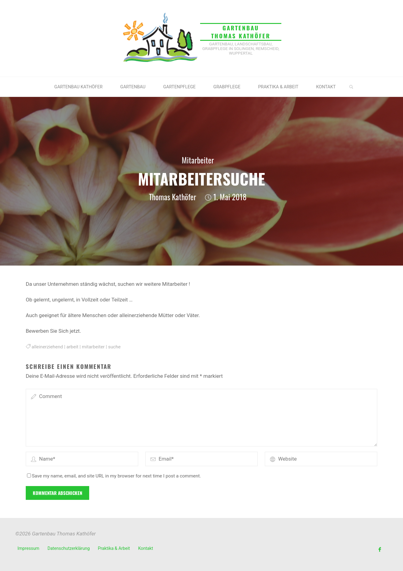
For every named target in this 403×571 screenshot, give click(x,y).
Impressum (28, 548)
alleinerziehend (47, 347)
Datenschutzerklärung (69, 548)
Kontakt (145, 548)
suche (114, 347)
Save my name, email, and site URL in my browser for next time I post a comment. (114, 476)
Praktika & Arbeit (114, 548)
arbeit (72, 347)
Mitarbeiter (198, 160)
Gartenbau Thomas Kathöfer (240, 32)
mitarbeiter (93, 347)
